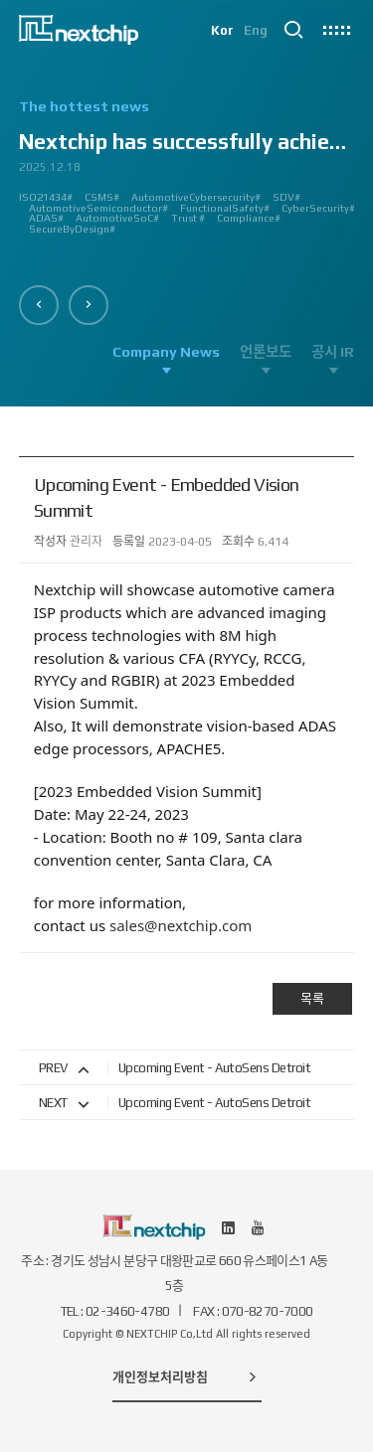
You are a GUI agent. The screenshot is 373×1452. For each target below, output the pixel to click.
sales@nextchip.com (180, 925)
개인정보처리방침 (187, 1376)
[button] (39, 305)
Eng (256, 30)
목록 (312, 998)
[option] (187, 174)
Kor (222, 30)
